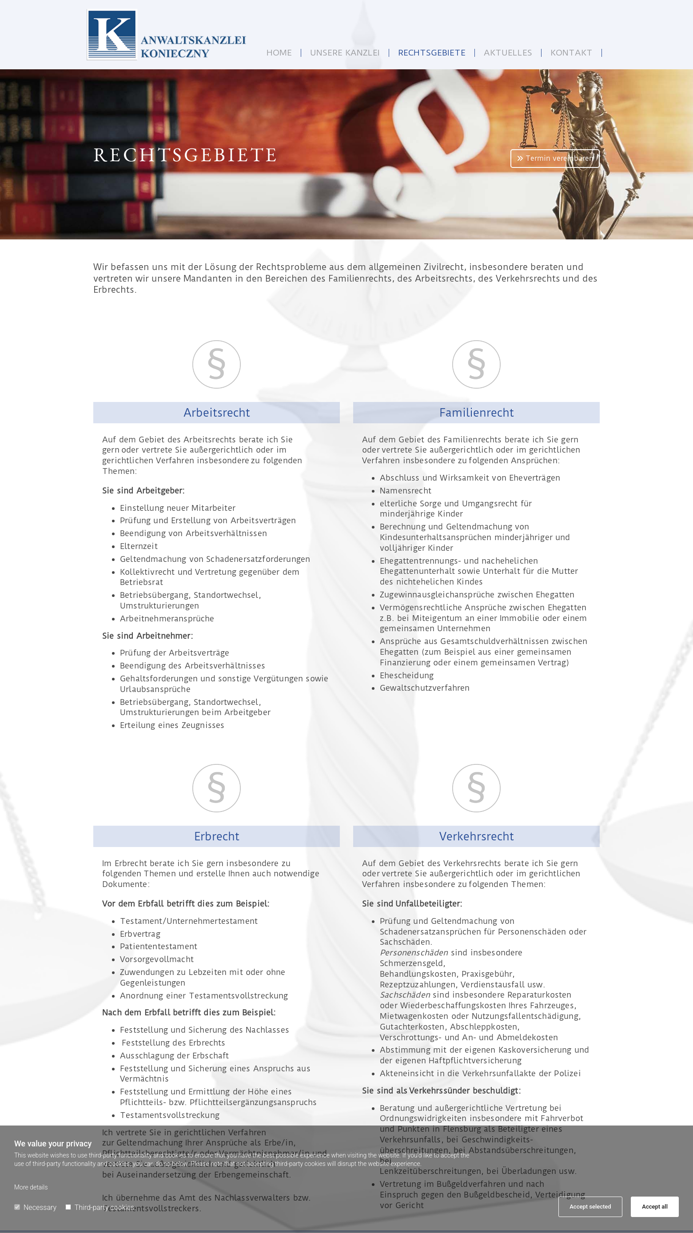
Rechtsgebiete (432, 53)
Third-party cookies (99, 1207)
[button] (555, 158)
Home (279, 53)
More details (31, 1187)
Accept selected (590, 1206)
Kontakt (571, 53)
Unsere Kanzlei (345, 53)
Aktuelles (508, 53)
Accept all (655, 1206)
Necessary (35, 1207)
